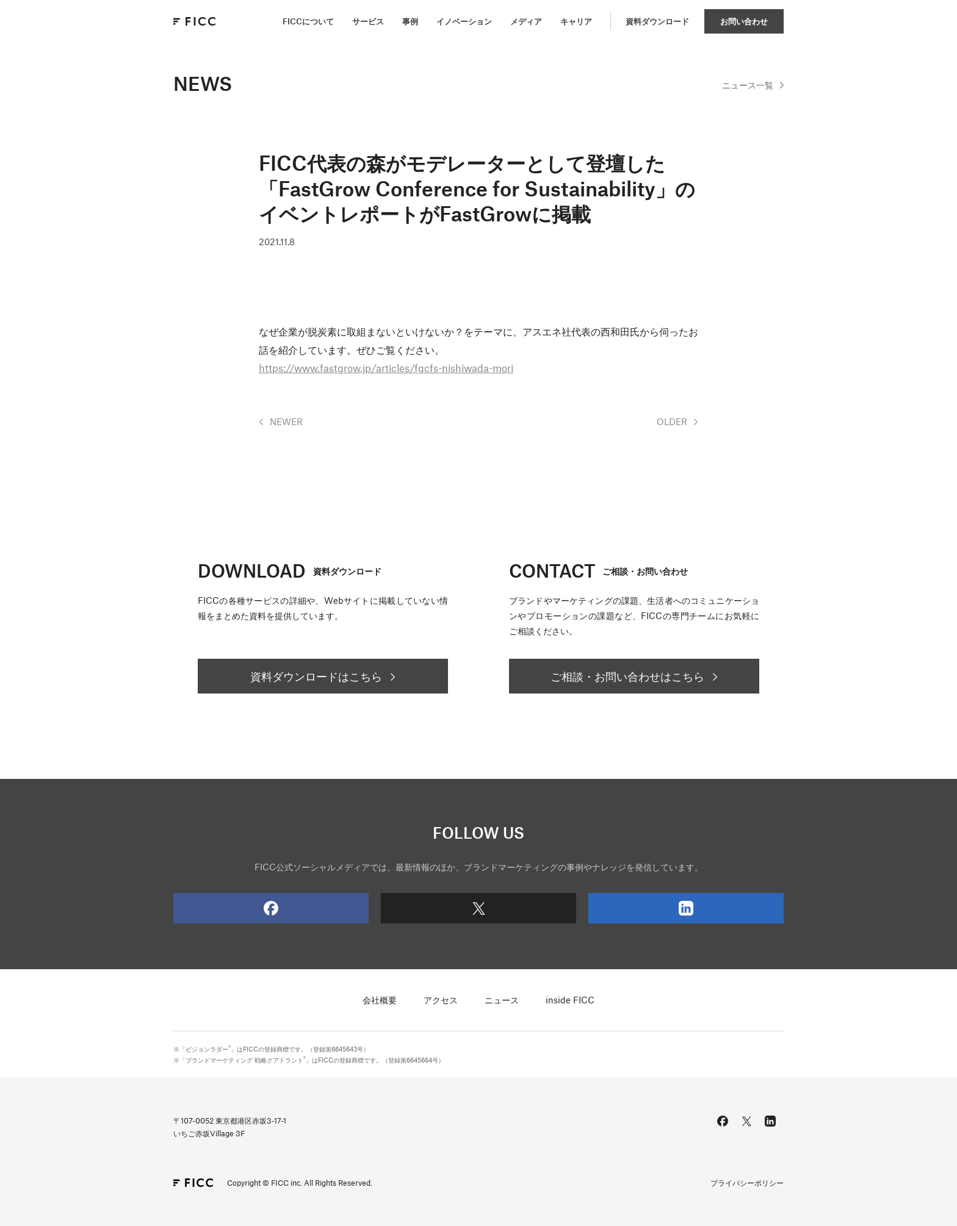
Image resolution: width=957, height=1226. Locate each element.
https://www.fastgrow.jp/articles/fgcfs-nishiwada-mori (386, 368)
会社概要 (380, 999)
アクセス (441, 999)
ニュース (502, 999)
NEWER (286, 421)
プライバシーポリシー (747, 1183)
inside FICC (570, 999)
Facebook (225, 908)
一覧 (747, 85)
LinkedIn (640, 908)
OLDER (672, 421)
